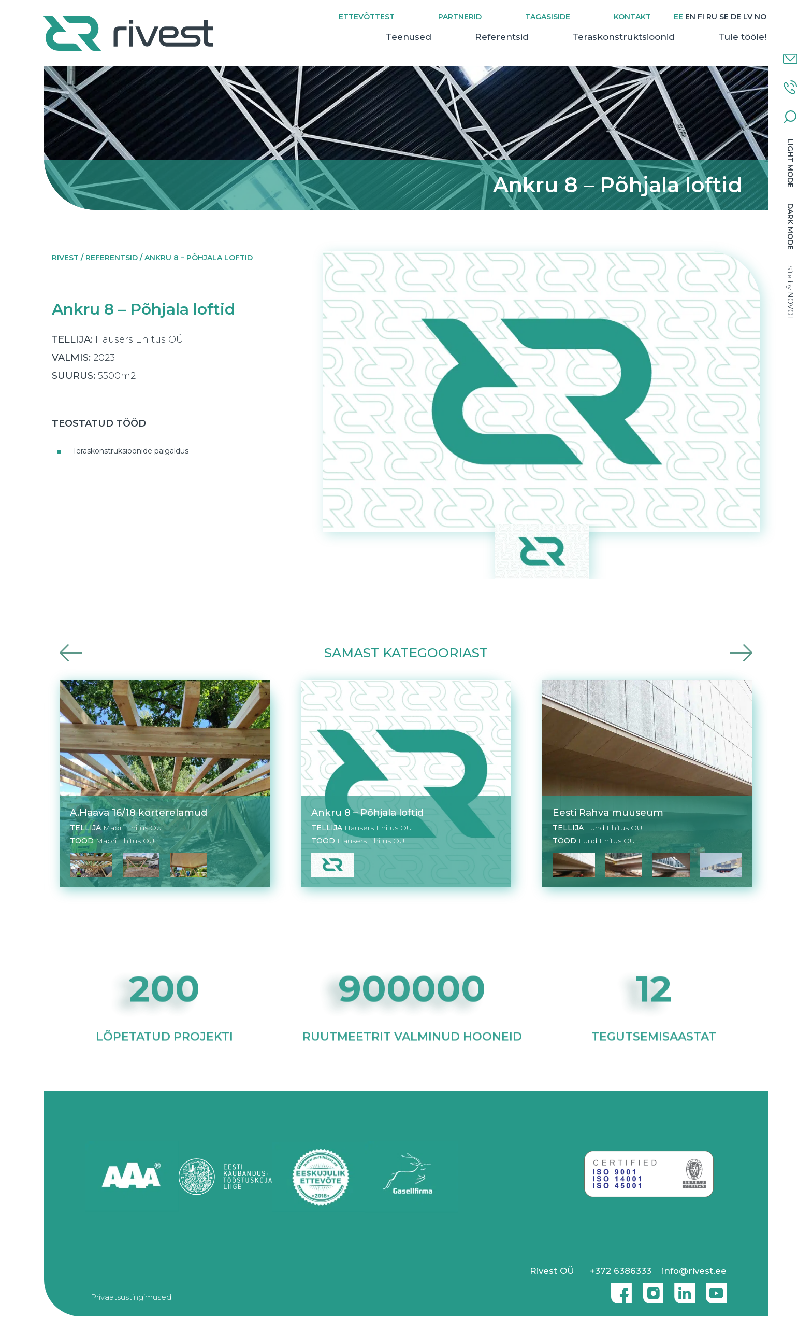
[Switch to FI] (700, 16)
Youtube (716, 1289)
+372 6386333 (620, 1271)
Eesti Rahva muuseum (608, 812)
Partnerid (459, 16)
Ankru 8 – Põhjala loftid (367, 812)
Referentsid (501, 37)
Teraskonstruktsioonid (622, 37)
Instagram (650, 1289)
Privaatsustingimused (131, 1297)
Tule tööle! (741, 37)
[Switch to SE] (723, 16)
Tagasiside (546, 16)
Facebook (619, 1289)
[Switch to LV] (746, 16)
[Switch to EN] (689, 16)
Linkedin (682, 1289)
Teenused (407, 37)
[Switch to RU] (710, 16)
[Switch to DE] (735, 16)
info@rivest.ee (694, 1271)
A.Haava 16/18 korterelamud (138, 812)
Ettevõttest (366, 16)
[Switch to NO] (759, 16)
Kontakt (631, 16)
